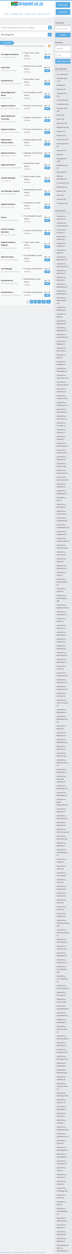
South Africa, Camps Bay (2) (62, 369)
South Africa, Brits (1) (61, 356)
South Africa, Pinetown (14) (61, 947)
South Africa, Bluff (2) (61, 315)
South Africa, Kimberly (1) (61, 640)
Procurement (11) (63, 183)
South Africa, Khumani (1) (61, 626)
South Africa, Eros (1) (61, 499)
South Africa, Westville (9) (61, 1233)
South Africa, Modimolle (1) (62, 770)
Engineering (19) (63, 127)
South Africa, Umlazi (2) (61, 1196)
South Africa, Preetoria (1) (61, 993)
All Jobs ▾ (7, 43)
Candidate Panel (17, 14)
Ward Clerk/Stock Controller (8, 117)
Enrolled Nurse (7, 80)
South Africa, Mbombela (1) (62, 711)
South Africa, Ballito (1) (61, 251)
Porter (3, 217)
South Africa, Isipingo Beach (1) (62, 582)
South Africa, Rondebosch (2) (62, 1051)
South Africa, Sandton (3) (61, 1078)
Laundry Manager (8, 178)
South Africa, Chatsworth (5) (62, 397)
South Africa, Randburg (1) (61, 1021)
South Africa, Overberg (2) (61, 874)
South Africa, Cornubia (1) (61, 424)
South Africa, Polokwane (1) (62, 961)
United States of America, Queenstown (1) (62, 1248)
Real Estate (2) (62, 187)
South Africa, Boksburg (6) (61, 322)
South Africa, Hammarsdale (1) (63, 539)
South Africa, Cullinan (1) (61, 431)
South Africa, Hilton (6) (61, 560)
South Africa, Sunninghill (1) (62, 1155)
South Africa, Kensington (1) (62, 613)
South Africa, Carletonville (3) (62, 383)
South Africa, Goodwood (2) (62, 519)
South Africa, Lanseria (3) (61, 694)
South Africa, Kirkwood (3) (61, 647)
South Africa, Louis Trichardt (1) (62, 703)
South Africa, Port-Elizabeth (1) (63, 987)
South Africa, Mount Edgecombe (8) (62, 802)
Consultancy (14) (62, 104)
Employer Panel (30, 14)
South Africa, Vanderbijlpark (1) (62, 1211)
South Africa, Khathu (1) (61, 620)
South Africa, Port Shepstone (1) (62, 979)
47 (43, 302)
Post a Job (42, 1253)
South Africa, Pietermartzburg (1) (63, 932)
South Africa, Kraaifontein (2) (62, 674)
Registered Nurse (8, 105)
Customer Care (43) (62, 109)
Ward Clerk (5, 67)
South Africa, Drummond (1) (62, 451)
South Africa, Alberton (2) (61, 217)
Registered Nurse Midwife (8, 243)
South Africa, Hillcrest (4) (61, 553)
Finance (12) (61, 131)
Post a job (63, 5)
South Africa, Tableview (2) (61, 1162)
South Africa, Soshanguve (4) (62, 1094)
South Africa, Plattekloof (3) (62, 954)
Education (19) (62, 123)
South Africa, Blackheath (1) (62, 292)
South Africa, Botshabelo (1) (62, 329)
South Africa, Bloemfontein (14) (61, 300)
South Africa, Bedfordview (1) (62, 265)
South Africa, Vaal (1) (61, 1203)
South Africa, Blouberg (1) (61, 308)
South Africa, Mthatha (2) (61, 810)
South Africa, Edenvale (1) (61, 485)
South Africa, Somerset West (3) (62, 1086)
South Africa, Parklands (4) (61, 887)
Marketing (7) (61, 172)
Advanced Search (44, 14)
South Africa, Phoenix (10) (61, 915)
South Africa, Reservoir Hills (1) (62, 1029)
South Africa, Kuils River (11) (62, 681)
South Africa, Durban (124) (61, 465)
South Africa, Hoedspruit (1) (62, 567)
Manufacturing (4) (62, 166)
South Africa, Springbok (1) (61, 1108)
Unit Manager (6, 268)
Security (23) (61, 199)
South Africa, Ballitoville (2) (62, 258)
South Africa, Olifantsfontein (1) (62, 852)
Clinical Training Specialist (7, 230)
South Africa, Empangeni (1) (62, 492)
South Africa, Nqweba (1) (61, 844)
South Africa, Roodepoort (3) (62, 1057)
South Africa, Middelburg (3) (62, 741)
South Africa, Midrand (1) (61, 747)
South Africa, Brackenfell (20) (62, 335)
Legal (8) (60, 154)
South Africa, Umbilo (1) (61, 1182)
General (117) (61, 135)
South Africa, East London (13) (62, 478)
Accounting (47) (62, 74)
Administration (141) (62, 79)
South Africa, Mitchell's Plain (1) (62, 762)
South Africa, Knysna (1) (61, 667)
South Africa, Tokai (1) (61, 1169)
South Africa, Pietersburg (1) (62, 940)
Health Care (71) (62, 140)
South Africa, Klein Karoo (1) (62, 654)
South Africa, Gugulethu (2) (62, 533)
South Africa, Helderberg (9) (62, 546)
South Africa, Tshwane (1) (61, 1176)
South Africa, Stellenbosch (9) (62, 1128)
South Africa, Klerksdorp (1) (62, 660)
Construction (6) (62, 100)
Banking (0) (61, 85)
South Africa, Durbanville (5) (62, 471)
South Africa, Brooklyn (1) (61, 363)
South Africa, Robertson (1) (61, 1044)
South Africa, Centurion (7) (61, 390)
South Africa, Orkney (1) (61, 860)
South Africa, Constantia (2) (62, 417)
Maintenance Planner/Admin (7, 141)
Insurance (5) (61, 150)
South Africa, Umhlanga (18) (62, 1189)
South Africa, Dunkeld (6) (61, 458)
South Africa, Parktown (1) (61, 894)
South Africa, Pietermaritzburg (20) (63, 923)
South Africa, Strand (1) (61, 1142)
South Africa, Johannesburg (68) (62, 598)
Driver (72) (60, 119)
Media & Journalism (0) (62, 177)
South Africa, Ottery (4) (61, 867)
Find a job (63, 12)
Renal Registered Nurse (8, 93)
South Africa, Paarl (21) (61, 881)
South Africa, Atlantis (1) (61, 244)
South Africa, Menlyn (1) (61, 727)
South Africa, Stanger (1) (61, 1121)
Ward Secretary (7, 257)
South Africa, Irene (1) (61, 573)
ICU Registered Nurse (10, 54)
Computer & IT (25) (62, 94)
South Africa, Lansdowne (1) (62, 687)
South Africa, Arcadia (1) (61, 231)
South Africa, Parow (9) (61, 901)
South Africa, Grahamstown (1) (63, 526)
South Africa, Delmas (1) (61, 437)
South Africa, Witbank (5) (61, 1239)
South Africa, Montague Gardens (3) (61, 779)
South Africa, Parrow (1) (61, 908)
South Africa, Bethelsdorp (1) (62, 285)
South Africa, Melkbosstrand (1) (62, 719)
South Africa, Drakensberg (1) (62, 444)
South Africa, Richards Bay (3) (62, 1037)
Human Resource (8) (63, 145)
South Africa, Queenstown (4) (62, 1014)
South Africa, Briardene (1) (61, 349)
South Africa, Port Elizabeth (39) (62, 969)
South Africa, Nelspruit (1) (61, 823)
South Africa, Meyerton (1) (61, 734)
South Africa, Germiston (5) (61, 512)
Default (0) (60, 115)
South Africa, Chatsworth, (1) (62, 403)
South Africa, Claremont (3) (61, 410)
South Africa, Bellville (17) (61, 272)
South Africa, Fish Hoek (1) (61, 505)
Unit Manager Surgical (10, 191)
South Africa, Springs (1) (61, 1114)
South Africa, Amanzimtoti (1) (62, 224)
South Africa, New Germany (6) (63, 830)
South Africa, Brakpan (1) (61, 342)
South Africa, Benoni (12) (61, 278)
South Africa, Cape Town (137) (62, 376)
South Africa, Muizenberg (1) (62, 817)
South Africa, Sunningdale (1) (62, 1148)
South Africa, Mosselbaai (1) (62, 794)
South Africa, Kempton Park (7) (63, 606)
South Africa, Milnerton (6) (61, 754)
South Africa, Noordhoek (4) (62, 837)
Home (7, 14)
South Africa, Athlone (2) (61, 238)
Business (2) (61, 89)
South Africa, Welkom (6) (61, 1226)
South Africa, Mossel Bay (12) (62, 787)
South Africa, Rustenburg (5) (62, 1071)
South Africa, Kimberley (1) (61, 633)
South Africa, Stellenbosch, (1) (63, 1135)
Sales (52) (60, 195)
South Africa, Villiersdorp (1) (62, 1219)
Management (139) (61, 160)
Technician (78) (62, 203)
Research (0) (61, 191)
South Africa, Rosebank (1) (61, 1064)
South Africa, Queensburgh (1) (63, 1007)
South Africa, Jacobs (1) (61, 590)
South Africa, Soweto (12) (61, 1101)
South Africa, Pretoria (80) (61, 1000)
